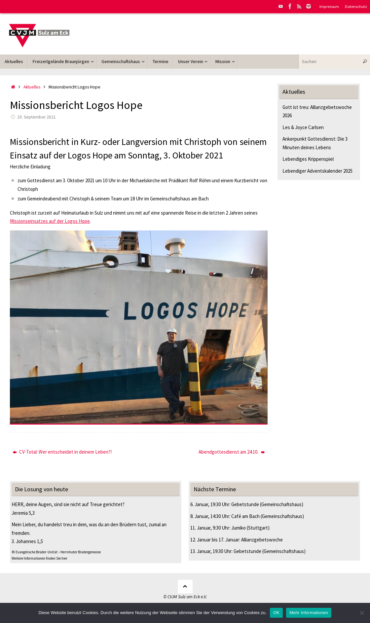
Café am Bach (245, 516)
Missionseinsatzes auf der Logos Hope (50, 221)
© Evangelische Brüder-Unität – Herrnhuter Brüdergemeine (56, 552)
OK (276, 612)
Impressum (329, 6)
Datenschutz (356, 6)
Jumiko (238, 528)
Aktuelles (31, 87)
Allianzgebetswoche (262, 539)
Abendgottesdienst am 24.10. (232, 452)
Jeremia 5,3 (23, 513)
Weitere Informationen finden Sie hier (39, 558)
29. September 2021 (36, 117)
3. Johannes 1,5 (27, 541)
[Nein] (361, 612)
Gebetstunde (245, 504)
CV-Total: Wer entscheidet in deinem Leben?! (62, 452)
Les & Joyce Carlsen (303, 127)
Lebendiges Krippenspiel (308, 159)
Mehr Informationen (308, 612)
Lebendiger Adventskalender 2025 (317, 171)
